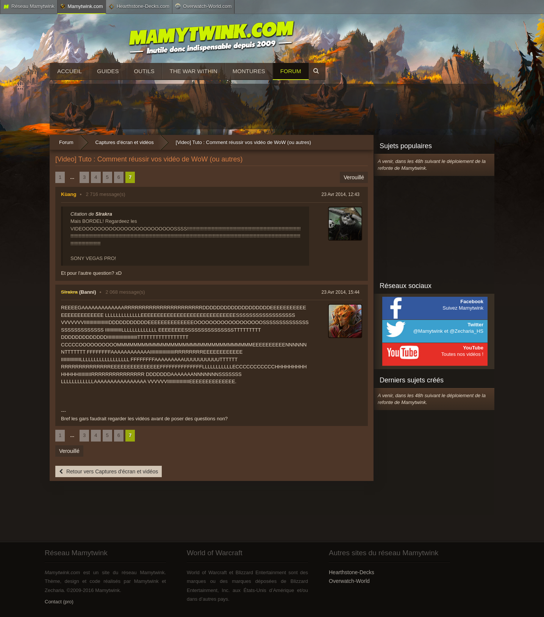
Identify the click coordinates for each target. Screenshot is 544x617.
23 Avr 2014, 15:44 (340, 292)
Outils (144, 71)
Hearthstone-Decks (351, 572)
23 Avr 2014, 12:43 (340, 194)
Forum (290, 71)
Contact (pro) (59, 601)
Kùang (68, 194)
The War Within (193, 71)
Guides (108, 71)
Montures (249, 71)
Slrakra (69, 292)
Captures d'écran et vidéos (124, 142)
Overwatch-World (349, 581)
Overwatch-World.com (203, 6)
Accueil (69, 71)
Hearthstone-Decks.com (139, 6)
